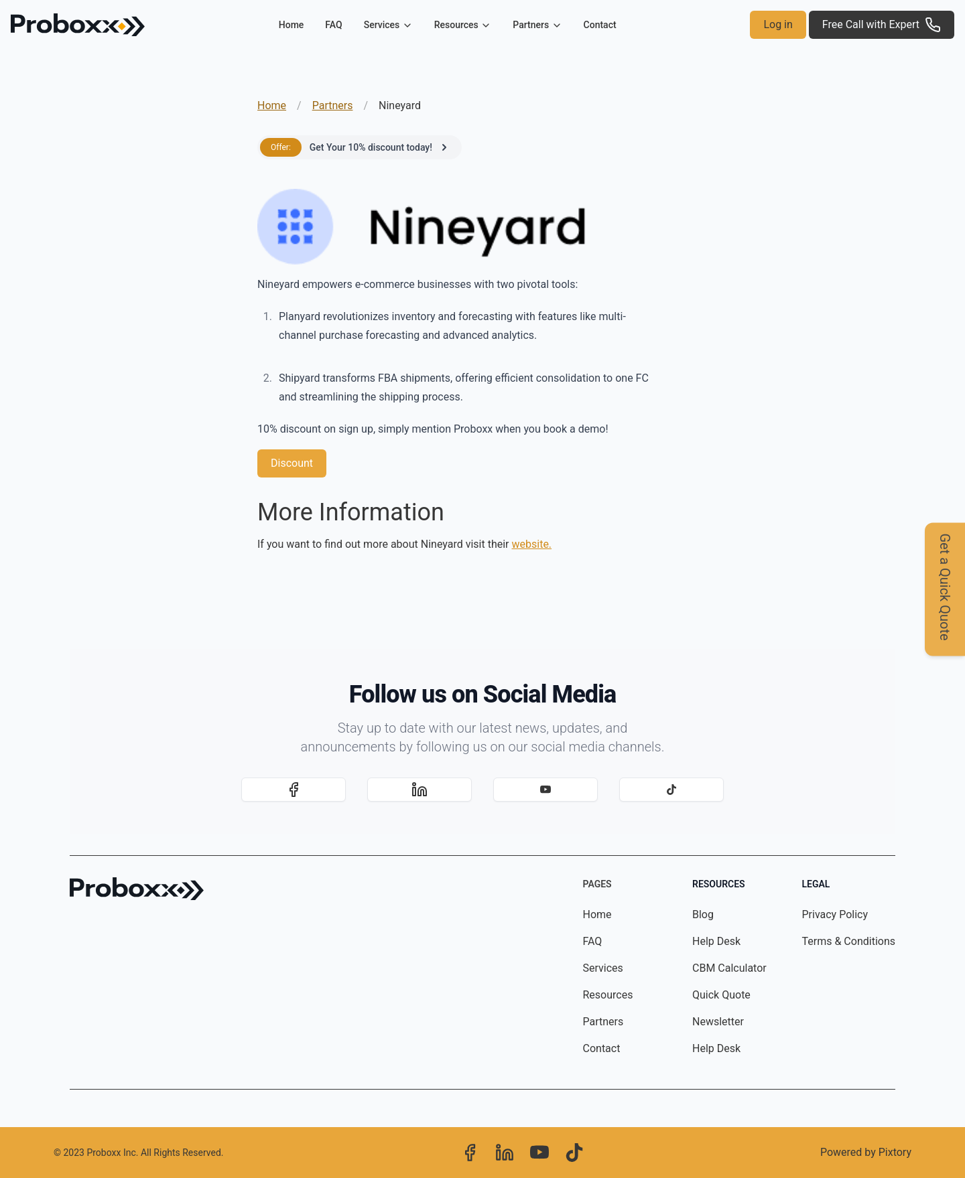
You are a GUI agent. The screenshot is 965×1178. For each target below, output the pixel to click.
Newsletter (718, 1021)
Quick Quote (721, 994)
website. (532, 544)
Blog (703, 914)
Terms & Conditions (849, 941)
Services (603, 968)
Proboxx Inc (110, 1152)
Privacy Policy (835, 914)
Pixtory (895, 1152)
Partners (332, 105)
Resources (608, 994)
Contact (600, 24)
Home (291, 24)
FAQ (333, 24)
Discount (292, 463)
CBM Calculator (729, 968)
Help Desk (716, 941)
